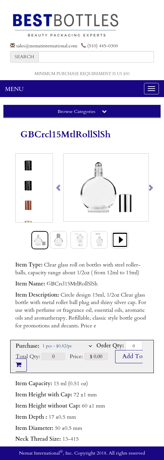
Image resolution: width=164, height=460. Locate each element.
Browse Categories (81, 111)
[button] (67, 187)
